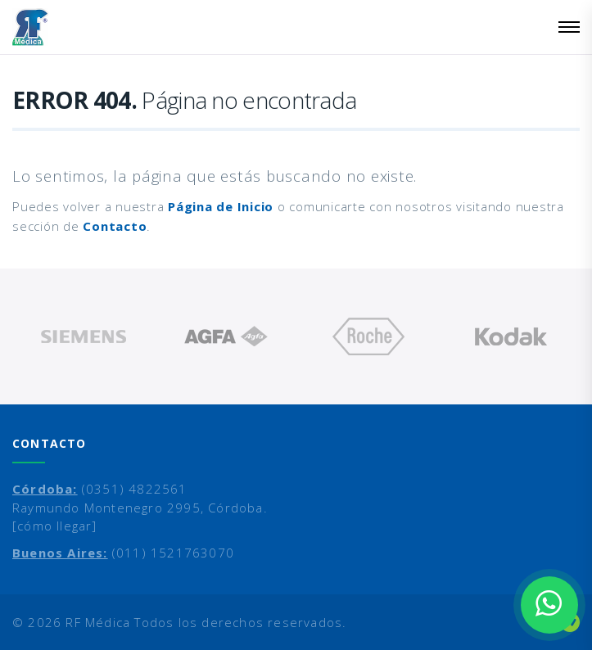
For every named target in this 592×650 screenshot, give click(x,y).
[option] (83, 336)
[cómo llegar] (54, 525)
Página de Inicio (220, 206)
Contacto (115, 226)
